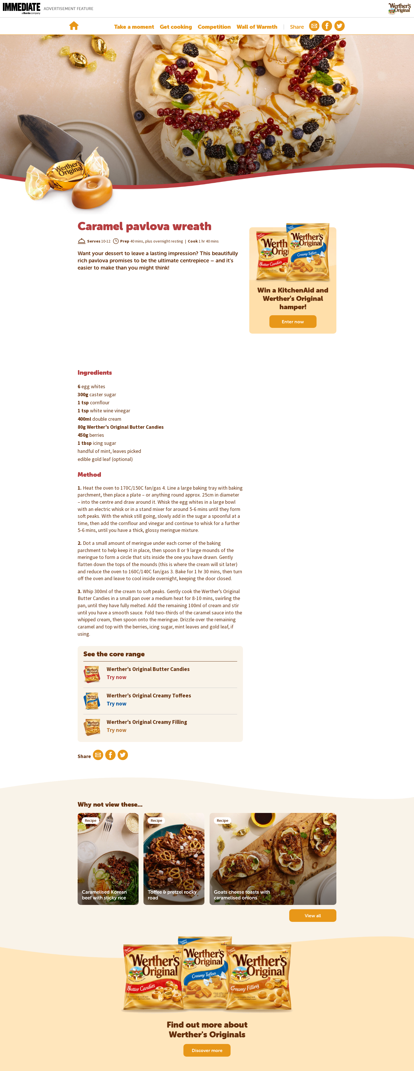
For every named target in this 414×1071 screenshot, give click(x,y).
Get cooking (176, 26)
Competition (214, 26)
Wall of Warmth (257, 26)
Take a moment (134, 26)
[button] (314, 26)
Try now (116, 677)
